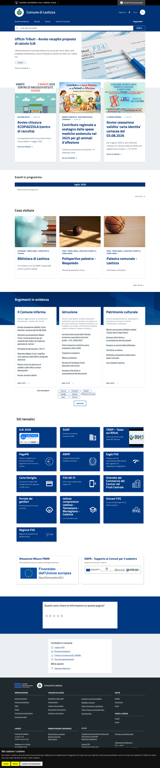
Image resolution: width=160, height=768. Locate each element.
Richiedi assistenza (62, 651)
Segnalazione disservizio (90, 747)
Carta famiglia (27, 477)
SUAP (66, 429)
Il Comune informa (114, 117)
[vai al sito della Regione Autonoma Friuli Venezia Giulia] (36, 2)
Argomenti (138, 21)
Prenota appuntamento (64, 659)
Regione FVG (27, 530)
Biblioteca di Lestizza (33, 258)
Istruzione (69, 312)
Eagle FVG (112, 454)
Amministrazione (21, 692)
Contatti (18, 728)
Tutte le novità (22, 68)
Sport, (64, 251)
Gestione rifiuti (24, 117)
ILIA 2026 (25, 429)
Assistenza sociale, (85, 117)
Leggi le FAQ (59, 647)
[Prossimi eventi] (143, 184)
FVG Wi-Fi (69, 477)
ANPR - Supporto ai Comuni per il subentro (110, 558)
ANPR (66, 454)
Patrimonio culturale (122, 312)
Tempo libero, (32, 251)
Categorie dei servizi (56, 692)
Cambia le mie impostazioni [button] (31, 764)
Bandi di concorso (54, 736)
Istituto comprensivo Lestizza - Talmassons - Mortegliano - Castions (71, 506)
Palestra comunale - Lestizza (122, 261)
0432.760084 (67, 655)
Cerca (139, 28)
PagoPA (24, 454)
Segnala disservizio (62, 668)
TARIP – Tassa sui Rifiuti (114, 431)
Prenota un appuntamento (124, 734)
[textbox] (79, 616)
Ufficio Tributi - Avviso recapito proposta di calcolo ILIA (45, 41)
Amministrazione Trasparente (60, 728)
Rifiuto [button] (15, 764)
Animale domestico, (70, 117)
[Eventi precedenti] (16, 184)
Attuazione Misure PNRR (34, 558)
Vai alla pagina (25, 147)
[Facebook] (128, 12)
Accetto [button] (6, 764)
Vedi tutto (140, 196)
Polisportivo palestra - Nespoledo (79, 261)
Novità (117, 692)
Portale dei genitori (26, 500)
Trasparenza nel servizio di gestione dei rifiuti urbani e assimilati (95, 735)
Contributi (66, 119)
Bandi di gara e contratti (56, 734)
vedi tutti (80, 403)
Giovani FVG (113, 498)
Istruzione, (22, 251)
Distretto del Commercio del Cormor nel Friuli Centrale (115, 482)
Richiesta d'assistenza (89, 739)
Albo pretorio (52, 739)
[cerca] (142, 12)
